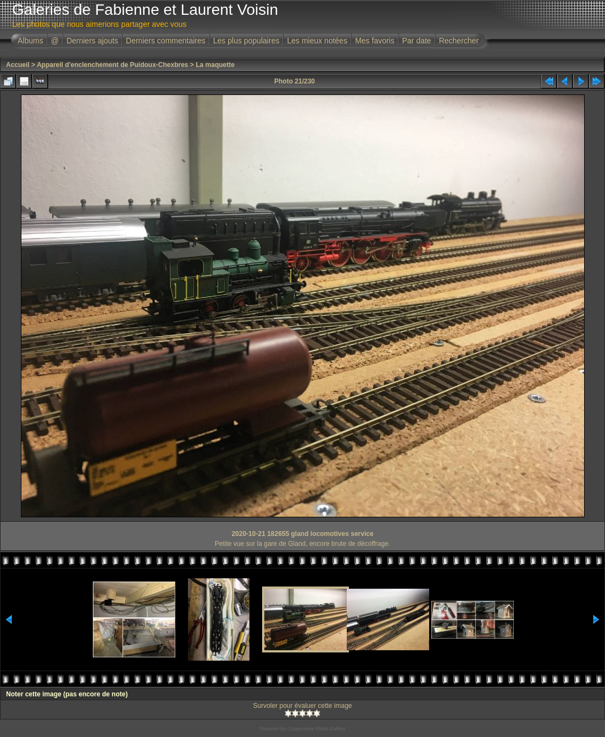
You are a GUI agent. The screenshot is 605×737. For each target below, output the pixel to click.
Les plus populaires (246, 40)
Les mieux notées (317, 40)
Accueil (18, 65)
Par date (416, 40)
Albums (30, 40)
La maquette (215, 65)
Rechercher (459, 40)
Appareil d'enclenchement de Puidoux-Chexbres (112, 65)
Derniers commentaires (166, 40)
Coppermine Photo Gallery (316, 729)
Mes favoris (375, 40)
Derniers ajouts (92, 40)
